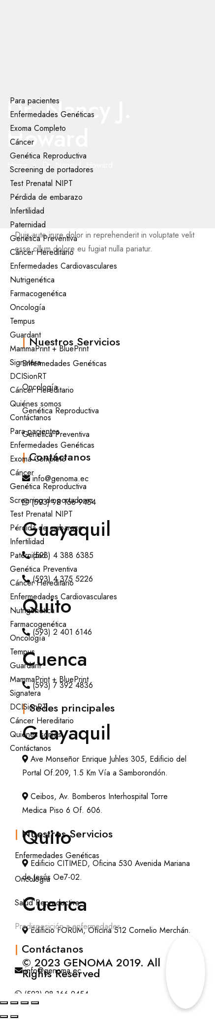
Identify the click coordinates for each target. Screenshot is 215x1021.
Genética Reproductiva (48, 155)
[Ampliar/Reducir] (4, 1002)
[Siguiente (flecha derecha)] (14, 1016)
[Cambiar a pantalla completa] (14, 1002)
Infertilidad (27, 211)
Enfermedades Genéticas (52, 114)
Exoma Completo (38, 128)
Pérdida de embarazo (46, 197)
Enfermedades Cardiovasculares (63, 266)
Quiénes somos (35, 403)
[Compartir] (25, 1002)
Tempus (22, 321)
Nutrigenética (32, 279)
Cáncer (22, 142)
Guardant (25, 334)
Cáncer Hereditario (42, 252)
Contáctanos (30, 417)
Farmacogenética (38, 293)
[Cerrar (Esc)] (35, 1002)
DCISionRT (28, 376)
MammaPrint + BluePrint (49, 348)
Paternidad (28, 224)
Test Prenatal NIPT (41, 183)
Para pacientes (35, 100)
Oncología (27, 307)
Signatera (25, 362)
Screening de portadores (51, 169)
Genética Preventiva (43, 238)
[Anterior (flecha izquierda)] (4, 1016)
